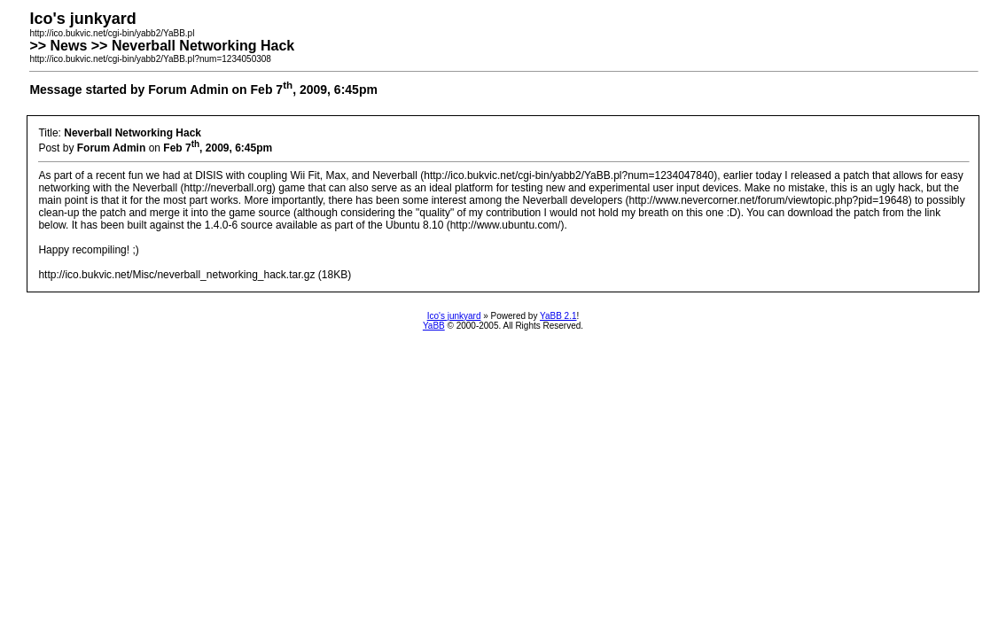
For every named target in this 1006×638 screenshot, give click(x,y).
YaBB (434, 326)
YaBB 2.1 (558, 316)
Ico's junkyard (454, 316)
